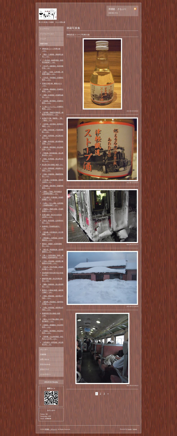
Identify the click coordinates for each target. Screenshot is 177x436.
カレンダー (44, 349)
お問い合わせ (44, 359)
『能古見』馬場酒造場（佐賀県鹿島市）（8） (52, 250)
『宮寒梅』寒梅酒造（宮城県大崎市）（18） (52, 90)
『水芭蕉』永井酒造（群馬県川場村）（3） (52, 125)
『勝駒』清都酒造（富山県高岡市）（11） (52, 285)
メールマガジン (45, 374)
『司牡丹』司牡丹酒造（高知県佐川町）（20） (52, 268)
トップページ (44, 29)
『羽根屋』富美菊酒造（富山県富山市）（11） (52, 154)
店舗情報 (43, 354)
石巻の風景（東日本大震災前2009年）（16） (52, 216)
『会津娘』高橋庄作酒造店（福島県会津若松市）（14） (52, 113)
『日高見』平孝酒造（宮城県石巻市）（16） (52, 79)
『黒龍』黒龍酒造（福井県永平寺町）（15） (52, 297)
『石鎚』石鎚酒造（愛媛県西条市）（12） (52, 175)
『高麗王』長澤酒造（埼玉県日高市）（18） (52, 332)
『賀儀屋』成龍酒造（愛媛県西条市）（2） (52, 187)
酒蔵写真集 (44, 43)
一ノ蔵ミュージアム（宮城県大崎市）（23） (52, 108)
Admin (135, 429)
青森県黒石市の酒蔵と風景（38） (51, 314)
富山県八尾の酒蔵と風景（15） (52, 164)
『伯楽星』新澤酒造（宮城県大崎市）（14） (52, 102)
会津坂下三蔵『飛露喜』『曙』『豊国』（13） (52, 119)
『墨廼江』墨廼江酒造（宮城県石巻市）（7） (52, 210)
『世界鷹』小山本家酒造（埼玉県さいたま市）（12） (52, 337)
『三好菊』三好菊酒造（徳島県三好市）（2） (52, 181)
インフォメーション (47, 34)
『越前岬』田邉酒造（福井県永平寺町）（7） (52, 303)
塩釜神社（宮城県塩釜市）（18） (51, 227)
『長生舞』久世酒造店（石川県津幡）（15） (52, 233)
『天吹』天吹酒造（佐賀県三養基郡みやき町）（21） (52, 262)
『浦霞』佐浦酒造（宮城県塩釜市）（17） (52, 96)
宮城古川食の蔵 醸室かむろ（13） (52, 84)
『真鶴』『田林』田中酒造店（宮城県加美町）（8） (52, 192)
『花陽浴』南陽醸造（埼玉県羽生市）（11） (52, 326)
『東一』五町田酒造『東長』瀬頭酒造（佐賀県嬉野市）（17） (52, 256)
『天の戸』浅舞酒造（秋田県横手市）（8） (52, 67)
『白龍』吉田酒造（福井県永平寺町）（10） (52, 308)
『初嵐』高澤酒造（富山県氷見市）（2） (52, 160)
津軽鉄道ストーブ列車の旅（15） (51, 50)
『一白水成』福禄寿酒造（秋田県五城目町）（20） (52, 61)
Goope (129, 429)
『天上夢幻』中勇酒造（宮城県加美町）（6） (52, 198)
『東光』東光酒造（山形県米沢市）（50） (52, 221)
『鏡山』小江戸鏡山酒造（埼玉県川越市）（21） (52, 320)
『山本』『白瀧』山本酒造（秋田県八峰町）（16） (52, 73)
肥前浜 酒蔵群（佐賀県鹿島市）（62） (52, 245)
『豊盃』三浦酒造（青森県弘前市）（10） (52, 55)
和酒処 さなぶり (51, 429)
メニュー (43, 38)
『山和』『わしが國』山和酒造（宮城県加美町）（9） (52, 204)
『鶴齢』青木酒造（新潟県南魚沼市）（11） (52, 142)
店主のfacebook (45, 364)
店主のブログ (44, 369)
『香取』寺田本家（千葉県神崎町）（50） (52, 131)
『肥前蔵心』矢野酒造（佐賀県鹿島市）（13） (52, 239)
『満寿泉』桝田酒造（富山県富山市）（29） (52, 148)
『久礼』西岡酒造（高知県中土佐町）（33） (52, 169)
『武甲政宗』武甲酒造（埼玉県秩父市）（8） (52, 343)
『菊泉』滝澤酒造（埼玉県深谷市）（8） (52, 137)
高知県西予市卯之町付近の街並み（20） (52, 274)
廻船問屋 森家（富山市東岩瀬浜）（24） (52, 279)
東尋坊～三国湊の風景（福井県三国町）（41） (52, 291)
